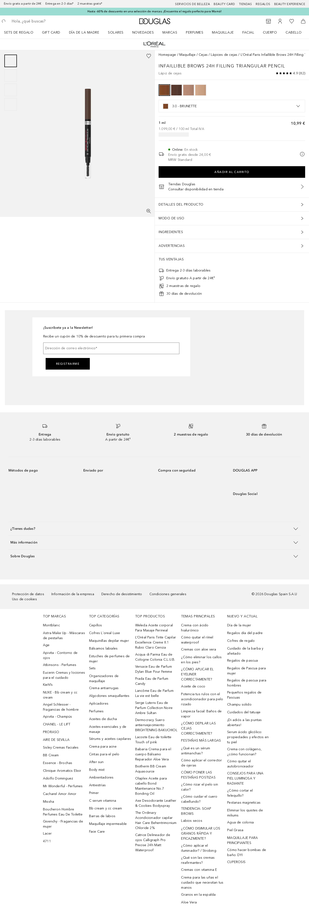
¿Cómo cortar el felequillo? (240, 793)
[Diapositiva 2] (10, 75)
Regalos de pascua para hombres (246, 682)
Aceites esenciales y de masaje (107, 729)
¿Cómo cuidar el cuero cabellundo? (199, 799)
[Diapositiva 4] (10, 104)
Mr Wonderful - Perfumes (63, 786)
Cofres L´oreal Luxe (104, 633)
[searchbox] (47, 21)
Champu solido (239, 704)
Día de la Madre (84, 32)
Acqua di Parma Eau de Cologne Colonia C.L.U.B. (155, 657)
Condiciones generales (167, 594)
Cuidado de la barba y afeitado (245, 651)
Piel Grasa (235, 830)
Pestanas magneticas (243, 803)
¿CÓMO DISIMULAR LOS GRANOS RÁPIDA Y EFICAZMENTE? (200, 833)
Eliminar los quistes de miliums (245, 812)
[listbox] (232, 106)
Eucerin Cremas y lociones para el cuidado (64, 675)
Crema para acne (103, 746)
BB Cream (51, 755)
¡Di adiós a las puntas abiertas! (244, 722)
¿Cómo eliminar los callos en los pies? (201, 659)
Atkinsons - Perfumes (59, 665)
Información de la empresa (72, 594)
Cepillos (95, 625)
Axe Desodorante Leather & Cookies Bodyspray (155, 803)
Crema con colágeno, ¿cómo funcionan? (244, 751)
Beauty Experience (289, 4)
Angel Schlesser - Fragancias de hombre (61, 707)
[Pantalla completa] (148, 211)
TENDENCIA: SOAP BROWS (196, 811)
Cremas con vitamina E (199, 870)
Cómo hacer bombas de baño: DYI (246, 852)
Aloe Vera (189, 902)
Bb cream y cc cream (105, 808)
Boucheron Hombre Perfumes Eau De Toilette (63, 811)
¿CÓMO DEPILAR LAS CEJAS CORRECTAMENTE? (198, 728)
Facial (248, 32)
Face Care (97, 831)
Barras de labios (102, 816)
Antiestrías (97, 785)
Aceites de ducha (103, 719)
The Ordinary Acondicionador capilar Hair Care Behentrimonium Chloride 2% (156, 820)
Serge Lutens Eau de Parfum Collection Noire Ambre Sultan (154, 708)
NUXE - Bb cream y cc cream (60, 695)
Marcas (169, 32)
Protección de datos (28, 594)
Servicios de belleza (192, 4)
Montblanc (51, 625)
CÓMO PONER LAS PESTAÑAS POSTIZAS (198, 774)
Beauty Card (224, 4)
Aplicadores (98, 703)
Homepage (167, 55)
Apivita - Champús (57, 717)
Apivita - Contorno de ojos (60, 655)
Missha (48, 802)
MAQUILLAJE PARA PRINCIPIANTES (242, 840)
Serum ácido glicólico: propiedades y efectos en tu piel (248, 737)
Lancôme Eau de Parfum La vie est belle (154, 693)
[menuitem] (22, 32)
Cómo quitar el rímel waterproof (197, 639)
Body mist (97, 770)
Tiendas (245, 4)
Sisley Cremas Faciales (60, 747)
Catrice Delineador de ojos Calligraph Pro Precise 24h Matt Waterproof (152, 842)
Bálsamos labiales (103, 648)
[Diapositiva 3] (10, 90)
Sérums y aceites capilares (110, 739)
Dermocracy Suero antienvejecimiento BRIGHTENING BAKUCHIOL (156, 725)
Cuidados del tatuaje (243, 712)
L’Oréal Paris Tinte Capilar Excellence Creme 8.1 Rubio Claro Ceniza (155, 642)
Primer (94, 793)
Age (46, 645)
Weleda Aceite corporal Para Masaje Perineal (154, 627)
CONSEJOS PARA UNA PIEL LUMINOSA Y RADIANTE (245, 778)
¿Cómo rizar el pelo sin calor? (199, 787)
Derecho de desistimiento (121, 594)
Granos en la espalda (198, 895)
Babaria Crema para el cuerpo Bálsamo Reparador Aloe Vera (153, 754)
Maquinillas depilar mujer (109, 641)
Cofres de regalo (241, 641)
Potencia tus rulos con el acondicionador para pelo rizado (202, 699)
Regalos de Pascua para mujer (246, 670)
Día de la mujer (239, 625)
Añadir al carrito (231, 172)
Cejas (203, 55)
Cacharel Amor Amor (60, 794)
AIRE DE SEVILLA (56, 740)
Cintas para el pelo (104, 754)
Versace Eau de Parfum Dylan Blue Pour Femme (153, 669)
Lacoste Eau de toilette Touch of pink (153, 739)
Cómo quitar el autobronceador (240, 763)
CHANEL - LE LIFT (56, 724)
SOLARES (116, 32)
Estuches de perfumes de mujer (109, 658)
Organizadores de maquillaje (104, 678)
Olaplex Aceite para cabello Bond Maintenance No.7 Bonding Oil (151, 786)
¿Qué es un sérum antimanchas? (195, 750)
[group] (10, 82)
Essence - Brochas (57, 763)
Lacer (47, 833)
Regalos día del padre (245, 633)
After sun (96, 762)
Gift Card (51, 32)
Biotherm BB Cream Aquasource (150, 768)
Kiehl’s (48, 685)
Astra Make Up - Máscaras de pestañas (64, 635)
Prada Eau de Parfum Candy (152, 681)
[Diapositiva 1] (10, 61)
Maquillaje (223, 32)
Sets (92, 668)
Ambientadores (101, 777)
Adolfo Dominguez (58, 778)
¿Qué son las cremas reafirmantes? (198, 860)
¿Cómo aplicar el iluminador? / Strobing (198, 848)
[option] (164, 90)
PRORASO (51, 732)
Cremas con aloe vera (198, 649)
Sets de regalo (18, 32)
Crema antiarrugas (104, 688)
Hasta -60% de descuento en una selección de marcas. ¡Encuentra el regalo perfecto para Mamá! (154, 11)
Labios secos (191, 821)
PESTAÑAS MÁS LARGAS (201, 740)
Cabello (294, 32)
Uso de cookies (24, 599)
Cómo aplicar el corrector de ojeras (201, 762)
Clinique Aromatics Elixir (62, 771)
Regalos (263, 4)
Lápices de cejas (224, 55)
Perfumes (194, 32)
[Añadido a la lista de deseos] (148, 56)
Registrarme (68, 363)
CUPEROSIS (236, 862)
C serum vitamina (102, 801)
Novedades (143, 32)
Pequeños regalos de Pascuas (244, 695)
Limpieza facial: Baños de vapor (201, 713)
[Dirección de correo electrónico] (111, 348)
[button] (154, 529)
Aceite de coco (193, 686)
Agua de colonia (240, 822)
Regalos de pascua (242, 660)
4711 (47, 841)
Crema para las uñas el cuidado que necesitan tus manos (202, 882)
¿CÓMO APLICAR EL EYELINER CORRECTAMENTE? (197, 674)
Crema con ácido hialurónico (194, 627)
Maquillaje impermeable (108, 824)
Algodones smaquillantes (109, 696)
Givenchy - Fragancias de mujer (63, 824)
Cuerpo (270, 32)
